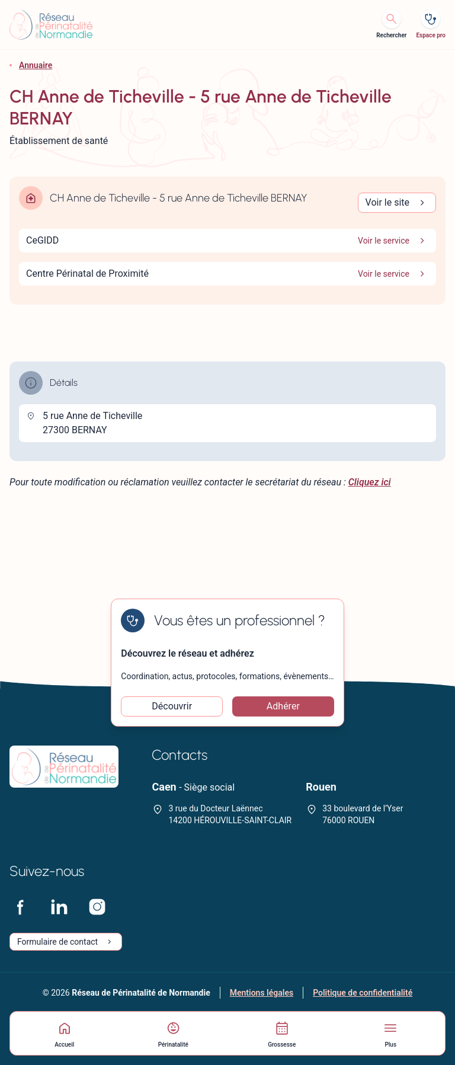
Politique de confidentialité (362, 992)
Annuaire (35, 65)
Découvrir (172, 706)
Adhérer (283, 706)
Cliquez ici (369, 482)
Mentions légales (261, 992)
